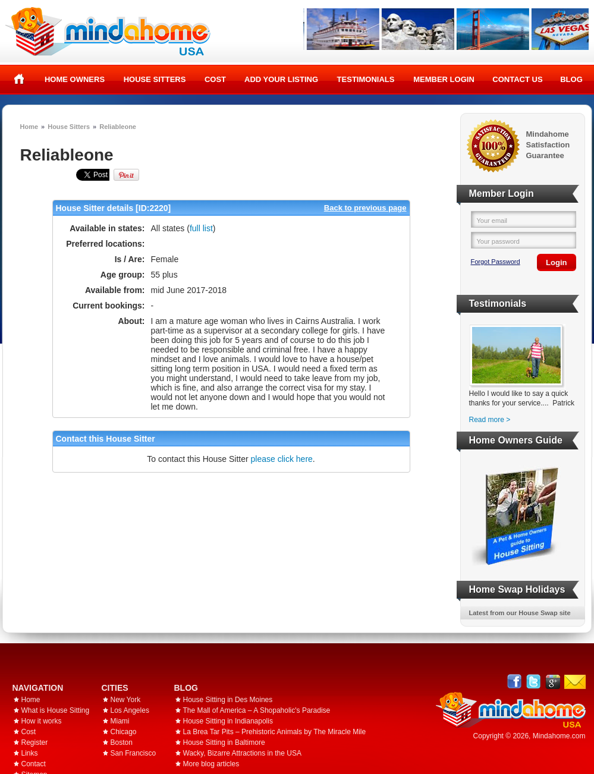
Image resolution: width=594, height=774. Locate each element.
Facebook (514, 681)
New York (126, 700)
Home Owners (75, 79)
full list (201, 228)
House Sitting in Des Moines (228, 700)
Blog (571, 79)
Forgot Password (495, 261)
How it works (41, 721)
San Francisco (133, 753)
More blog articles (211, 764)
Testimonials (366, 79)
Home (19, 79)
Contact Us (517, 79)
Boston (122, 742)
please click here (282, 459)
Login (556, 262)
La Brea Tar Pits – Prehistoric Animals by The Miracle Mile (274, 732)
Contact (33, 764)
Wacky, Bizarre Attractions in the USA (242, 753)
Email (575, 682)
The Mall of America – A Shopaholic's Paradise (257, 710)
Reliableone (117, 126)
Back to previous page (365, 207)
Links (29, 753)
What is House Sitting (55, 710)
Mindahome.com (559, 736)
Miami (120, 721)
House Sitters (155, 79)
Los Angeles (130, 710)
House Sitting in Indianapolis (228, 721)
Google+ (552, 681)
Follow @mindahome (533, 681)
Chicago (124, 732)
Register (34, 742)
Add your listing (281, 79)
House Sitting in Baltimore (224, 742)
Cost (215, 79)
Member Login (443, 79)
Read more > (490, 420)
